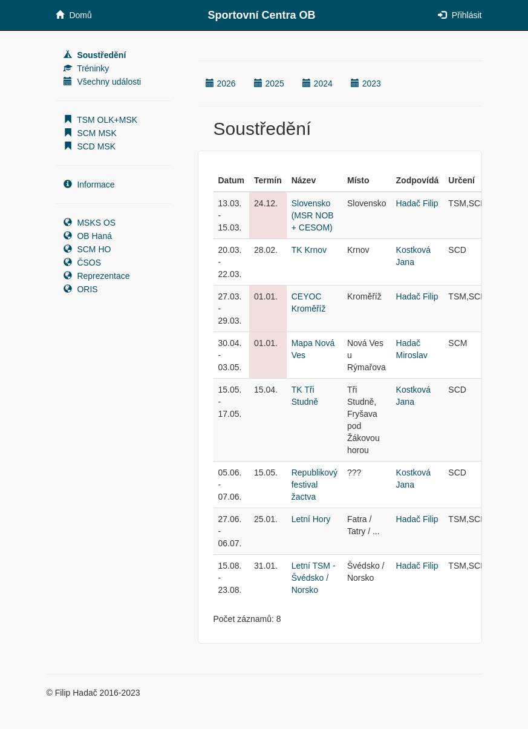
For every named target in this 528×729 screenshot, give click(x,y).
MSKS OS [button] (90, 222)
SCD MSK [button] (90, 146)
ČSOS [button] (83, 262)
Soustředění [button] (95, 55)
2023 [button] (366, 83)
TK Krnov (309, 250)
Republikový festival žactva (314, 485)
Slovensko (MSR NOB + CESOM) (313, 215)
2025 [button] (269, 83)
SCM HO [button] (87, 249)
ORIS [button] (81, 289)
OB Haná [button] (88, 236)
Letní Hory (311, 519)
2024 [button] (317, 83)
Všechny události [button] (103, 82)
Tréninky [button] (86, 68)
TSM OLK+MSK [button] (101, 120)
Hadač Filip (417, 203)
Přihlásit (460, 15)
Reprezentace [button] (97, 276)
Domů (74, 15)
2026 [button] (221, 83)
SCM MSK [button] (90, 133)
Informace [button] (89, 184)
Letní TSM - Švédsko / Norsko (314, 578)
